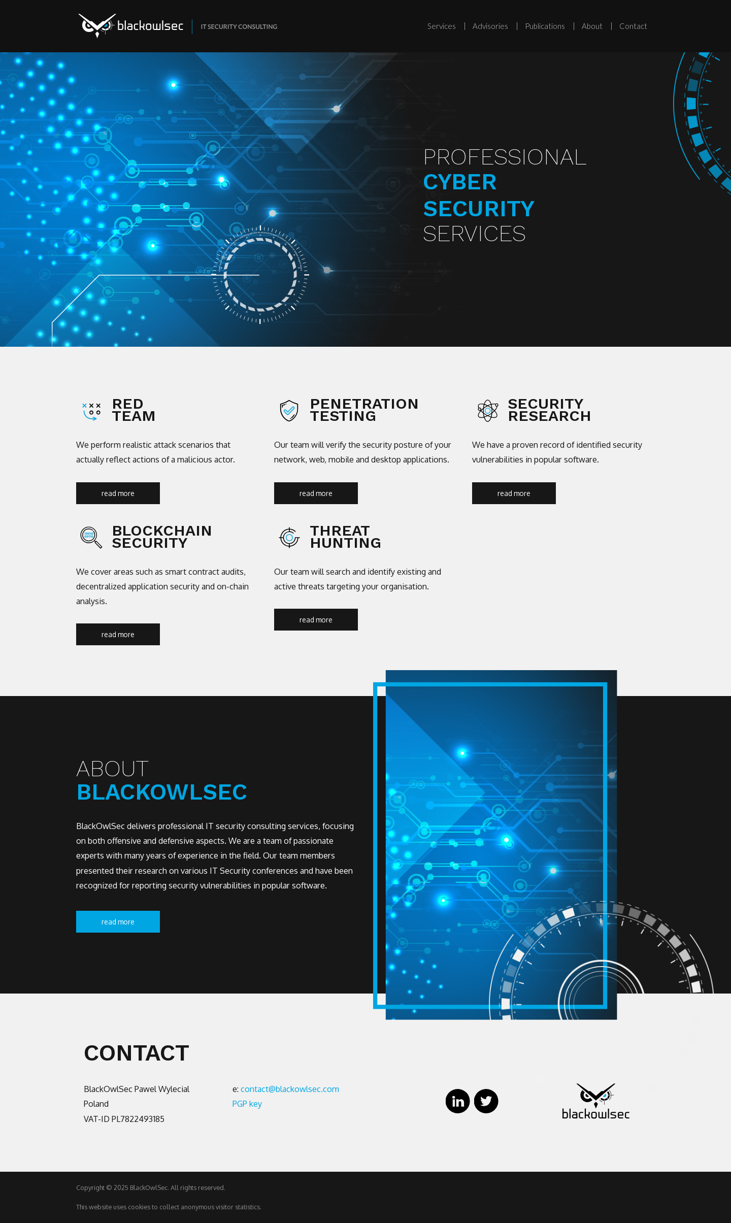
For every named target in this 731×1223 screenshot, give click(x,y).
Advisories (490, 25)
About (592, 25)
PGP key (247, 1103)
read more (118, 493)
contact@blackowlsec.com (290, 1088)
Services (441, 25)
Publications (545, 25)
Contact (633, 25)
